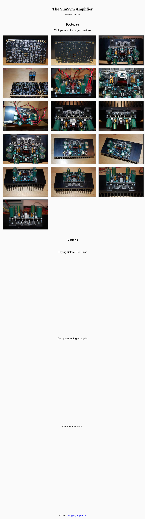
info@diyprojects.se (77, 515)
